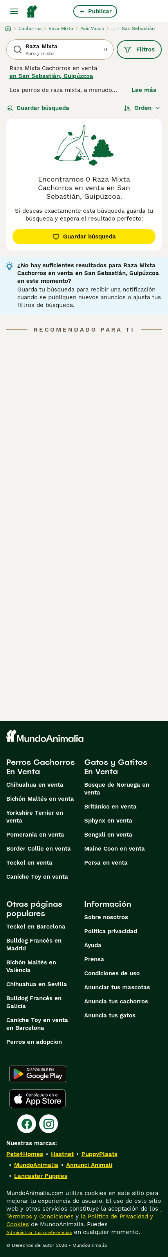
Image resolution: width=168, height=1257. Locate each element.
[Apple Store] (37, 1098)
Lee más (144, 90)
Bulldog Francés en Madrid (33, 944)
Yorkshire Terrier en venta (34, 816)
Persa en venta (106, 862)
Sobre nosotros (106, 917)
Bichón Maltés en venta (40, 798)
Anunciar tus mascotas (117, 987)
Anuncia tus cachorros (116, 1001)
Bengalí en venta (108, 834)
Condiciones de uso (112, 973)
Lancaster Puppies (40, 1175)
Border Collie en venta (38, 848)
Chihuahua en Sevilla (36, 984)
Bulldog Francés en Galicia (33, 1002)
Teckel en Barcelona (35, 926)
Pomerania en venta (35, 834)
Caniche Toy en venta (37, 876)
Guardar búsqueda (38, 107)
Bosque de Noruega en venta (116, 788)
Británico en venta (110, 806)
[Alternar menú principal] (14, 11)
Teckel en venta (29, 862)
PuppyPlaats (99, 1154)
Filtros (139, 49)
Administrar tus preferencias (39, 1232)
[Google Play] (37, 1074)
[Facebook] (26, 1123)
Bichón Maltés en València (31, 966)
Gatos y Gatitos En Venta (115, 766)
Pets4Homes (24, 1154)
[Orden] (142, 108)
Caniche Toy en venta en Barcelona (37, 1024)
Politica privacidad (110, 931)
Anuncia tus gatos (109, 1015)
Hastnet (62, 1154)
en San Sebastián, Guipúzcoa (51, 75)
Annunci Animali (89, 1165)
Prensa (94, 959)
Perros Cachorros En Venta (40, 766)
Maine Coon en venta (114, 848)
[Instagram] (48, 1123)
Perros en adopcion (34, 1041)
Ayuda (92, 945)
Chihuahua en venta (34, 784)
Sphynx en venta (108, 820)
